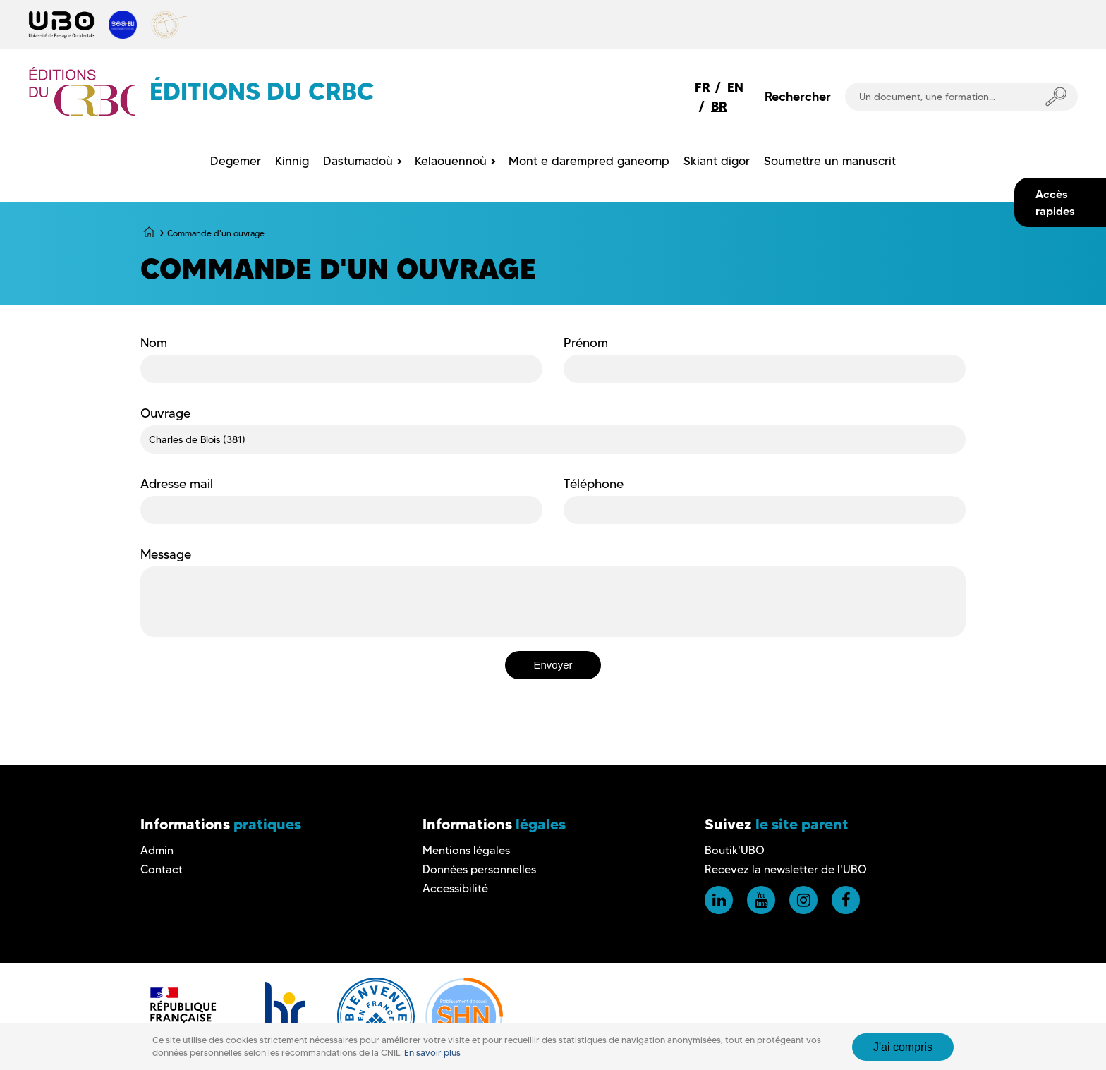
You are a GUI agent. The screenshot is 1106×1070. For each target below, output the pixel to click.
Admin (157, 850)
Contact (161, 869)
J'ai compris (902, 1047)
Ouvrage (165, 413)
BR (719, 106)
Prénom (586, 343)
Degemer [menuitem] (235, 161)
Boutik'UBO (735, 850)
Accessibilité (455, 888)
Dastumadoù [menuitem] (358, 161)
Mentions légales (466, 850)
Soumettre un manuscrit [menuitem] (830, 161)
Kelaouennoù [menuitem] (451, 161)
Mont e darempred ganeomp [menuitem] (589, 161)
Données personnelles (479, 869)
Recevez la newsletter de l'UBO (786, 869)
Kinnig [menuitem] (292, 161)
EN (735, 87)
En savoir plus (432, 1052)
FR (702, 87)
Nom (153, 343)
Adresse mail (176, 484)
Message (165, 554)
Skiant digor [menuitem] (716, 161)
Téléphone (594, 484)
